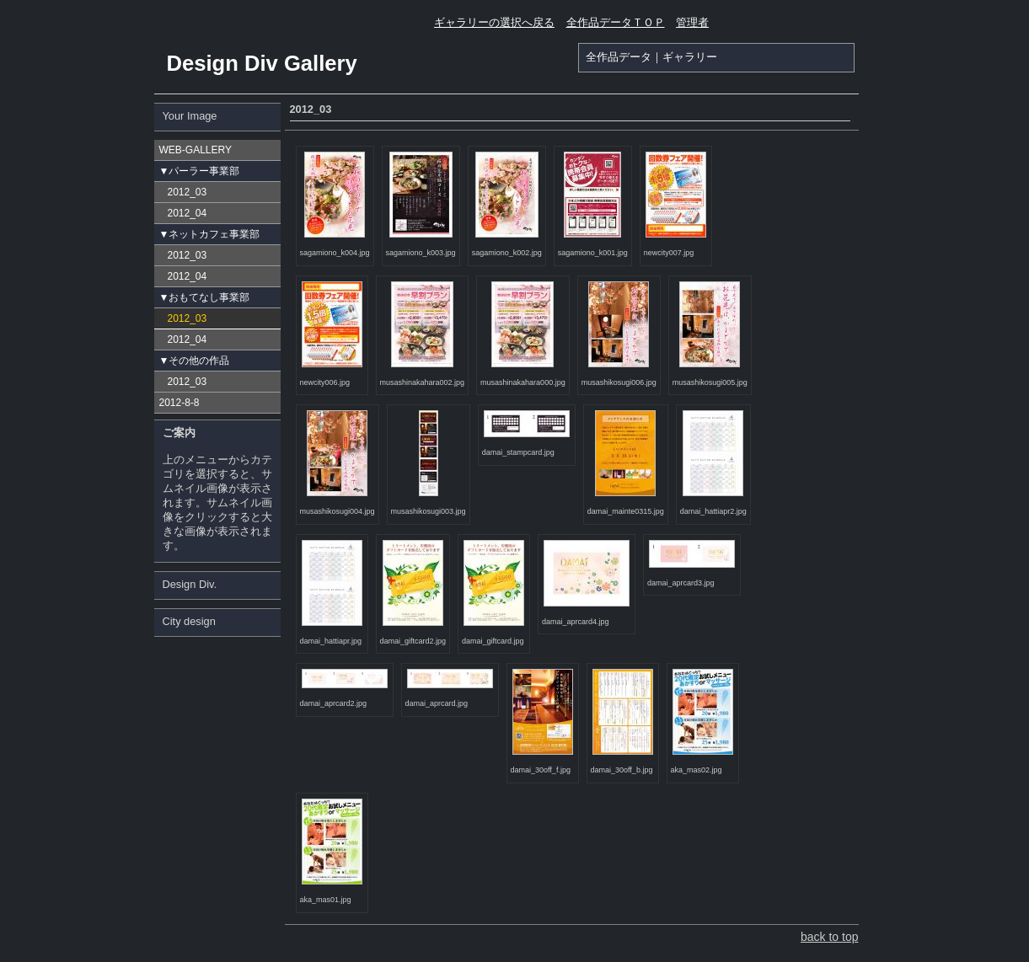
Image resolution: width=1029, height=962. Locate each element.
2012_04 (183, 213)
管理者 (692, 22)
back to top (830, 936)
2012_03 (183, 192)
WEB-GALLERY (195, 150)
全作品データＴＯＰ (615, 22)
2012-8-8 (179, 403)
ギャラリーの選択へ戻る (494, 22)
